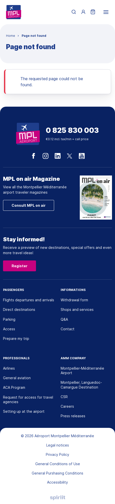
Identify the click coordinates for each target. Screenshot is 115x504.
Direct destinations (19, 309)
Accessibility (57, 482)
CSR (64, 397)
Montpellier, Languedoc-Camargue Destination (81, 384)
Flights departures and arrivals (28, 300)
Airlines (9, 368)
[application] (102, 491)
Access (9, 329)
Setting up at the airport (24, 411)
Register (19, 266)
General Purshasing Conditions (57, 473)
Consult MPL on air (29, 205)
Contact (67, 329)
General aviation (17, 378)
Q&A (64, 319)
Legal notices (57, 445)
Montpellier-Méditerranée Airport (82, 370)
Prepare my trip (16, 338)
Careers (67, 406)
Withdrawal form (74, 300)
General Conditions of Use (57, 464)
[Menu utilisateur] (83, 12)
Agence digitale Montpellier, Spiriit (57, 497)
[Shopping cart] (93, 12)
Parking (9, 319)
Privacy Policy (57, 454)
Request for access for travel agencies (28, 399)
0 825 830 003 (72, 130)
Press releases (73, 416)
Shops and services (77, 309)
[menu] (106, 12)
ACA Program (14, 387)
